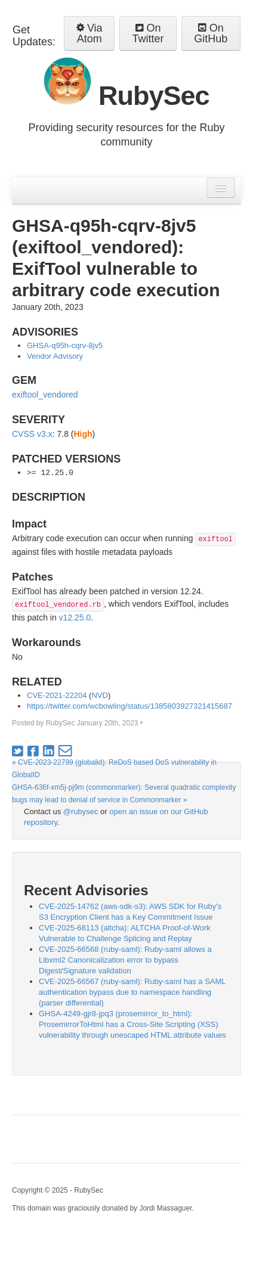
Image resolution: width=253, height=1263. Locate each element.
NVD (99, 695)
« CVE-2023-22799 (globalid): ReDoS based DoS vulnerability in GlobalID (114, 768)
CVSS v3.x (32, 434)
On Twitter (148, 33)
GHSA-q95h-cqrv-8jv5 (65, 345)
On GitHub (210, 33)
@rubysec (80, 811)
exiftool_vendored (45, 394)
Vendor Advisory (55, 356)
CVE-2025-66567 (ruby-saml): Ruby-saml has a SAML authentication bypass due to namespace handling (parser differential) (132, 992)
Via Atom (89, 33)
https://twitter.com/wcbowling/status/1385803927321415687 (129, 706)
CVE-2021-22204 (57, 695)
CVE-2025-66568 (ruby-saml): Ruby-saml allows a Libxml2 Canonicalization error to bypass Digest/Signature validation (125, 960)
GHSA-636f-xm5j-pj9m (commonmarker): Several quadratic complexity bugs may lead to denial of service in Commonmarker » (124, 793)
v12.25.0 (75, 617)
